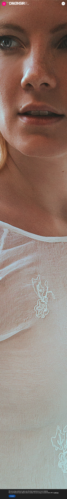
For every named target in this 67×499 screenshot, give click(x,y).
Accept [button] (12, 496)
